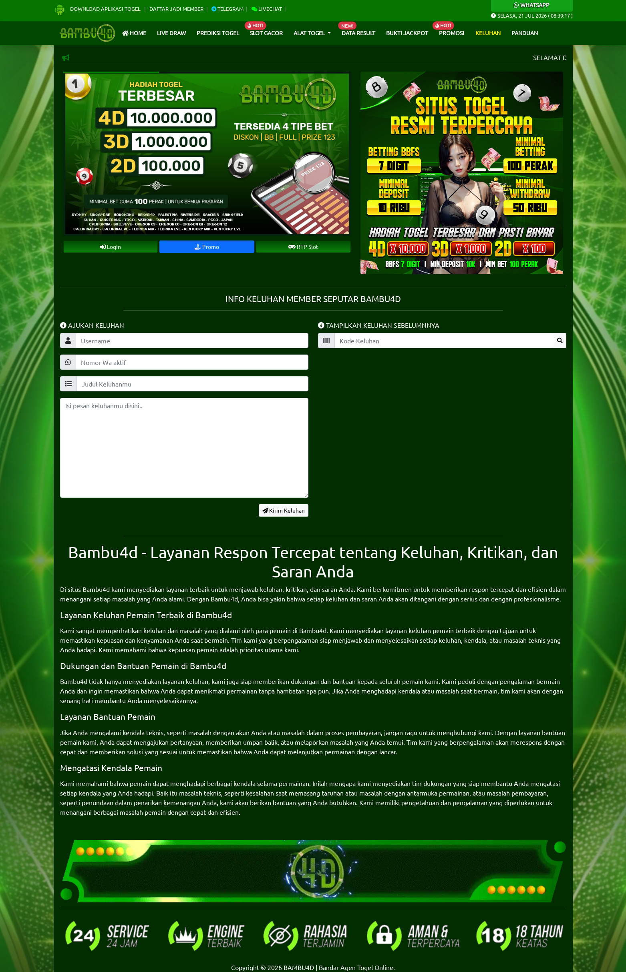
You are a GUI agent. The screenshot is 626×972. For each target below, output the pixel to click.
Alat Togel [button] (310, 32)
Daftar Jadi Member (176, 8)
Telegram (227, 8)
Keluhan (488, 32)
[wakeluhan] (192, 362)
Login (110, 246)
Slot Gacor (266, 32)
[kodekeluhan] (444, 340)
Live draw (171, 32)
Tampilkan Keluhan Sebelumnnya (378, 325)
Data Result (358, 32)
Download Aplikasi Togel (98, 8)
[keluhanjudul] (192, 383)
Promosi (451, 32)
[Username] (192, 340)
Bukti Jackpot (407, 32)
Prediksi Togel (218, 32)
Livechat (267, 8)
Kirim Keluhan (283, 510)
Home (134, 32)
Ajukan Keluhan (92, 325)
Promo (207, 246)
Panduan (524, 32)
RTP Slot (303, 246)
